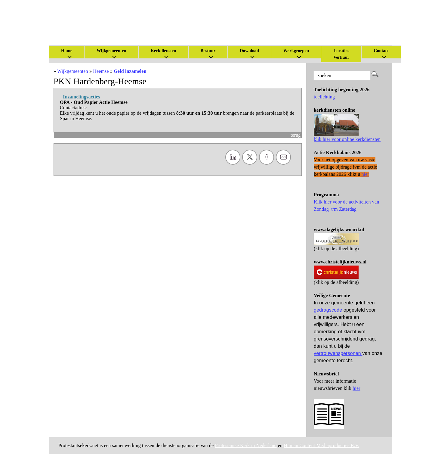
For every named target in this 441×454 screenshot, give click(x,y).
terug (296, 135)
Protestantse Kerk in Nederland (246, 445)
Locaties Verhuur (341, 54)
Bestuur (208, 50)
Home (66, 50)
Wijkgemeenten (111, 50)
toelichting (324, 96)
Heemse (101, 71)
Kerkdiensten (163, 50)
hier (356, 388)
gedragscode (329, 310)
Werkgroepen (296, 50)
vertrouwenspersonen (338, 353)
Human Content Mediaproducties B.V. (321, 445)
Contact (381, 50)
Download (249, 50)
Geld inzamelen (130, 71)
